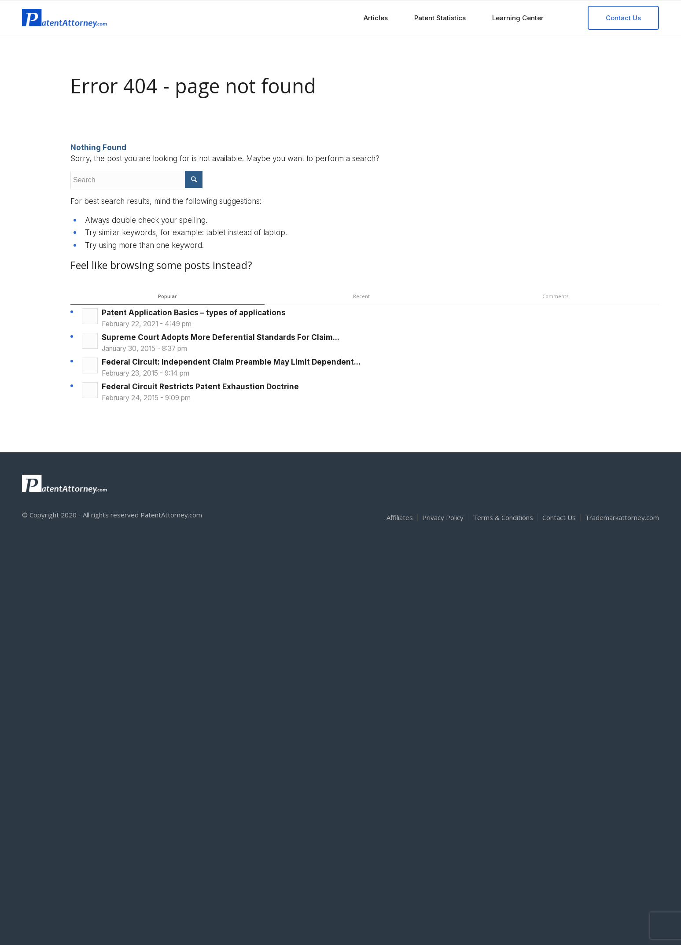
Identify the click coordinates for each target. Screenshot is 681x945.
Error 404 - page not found (193, 85)
